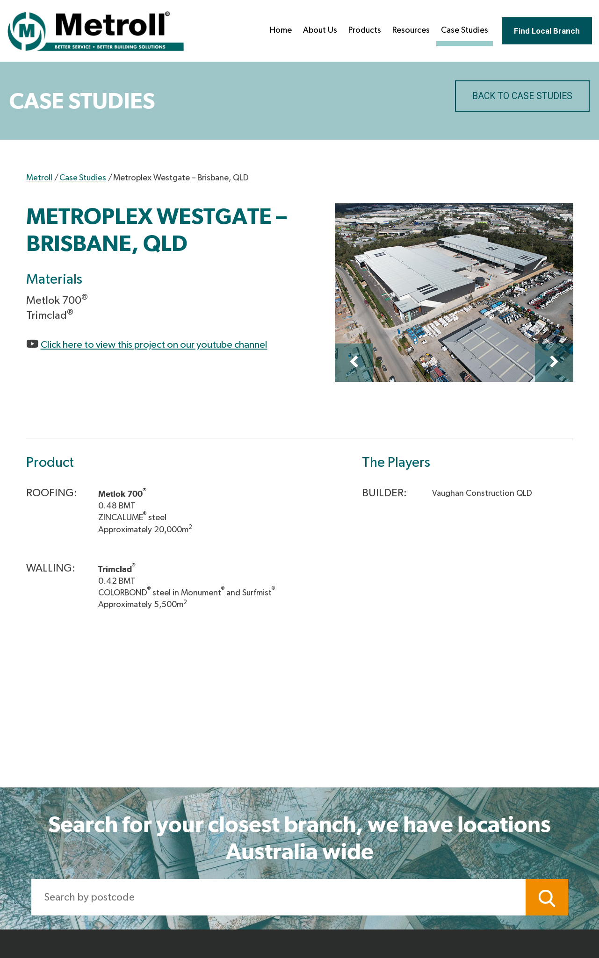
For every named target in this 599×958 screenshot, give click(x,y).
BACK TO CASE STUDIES (520, 96)
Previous (354, 362)
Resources (404, 31)
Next (554, 362)
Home (274, 31)
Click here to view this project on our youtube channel (168, 344)
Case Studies (457, 31)
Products (357, 31)
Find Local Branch (543, 31)
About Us (313, 31)
